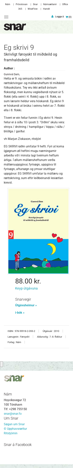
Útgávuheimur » (26, 305)
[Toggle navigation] (6, 17)
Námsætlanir (50, 4)
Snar (35, 4)
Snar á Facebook (18, 444)
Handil (46, 9)
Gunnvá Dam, (12, 74)
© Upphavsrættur (15, 428)
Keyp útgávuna (26, 288)
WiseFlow (33, 9)
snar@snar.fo (13, 413)
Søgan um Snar (14, 424)
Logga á (59, 16)
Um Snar (11, 418)
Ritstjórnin (10, 433)
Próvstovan (21, 4)
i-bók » (19, 312)
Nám (7, 4)
